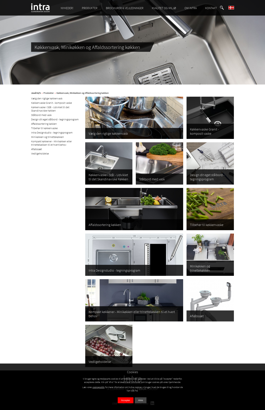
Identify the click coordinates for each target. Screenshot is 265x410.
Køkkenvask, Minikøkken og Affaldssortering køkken (82, 92)
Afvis (140, 400)
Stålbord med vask (41, 115)
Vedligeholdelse (40, 153)
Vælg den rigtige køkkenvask (46, 98)
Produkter (48, 92)
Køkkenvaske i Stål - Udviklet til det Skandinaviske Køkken (50, 108)
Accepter (125, 400)
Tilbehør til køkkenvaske (44, 128)
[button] (222, 8)
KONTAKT (211, 8)
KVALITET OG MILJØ (164, 8)
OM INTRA (191, 8)
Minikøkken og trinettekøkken (47, 137)
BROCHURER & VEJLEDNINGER (124, 8)
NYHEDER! (67, 8)
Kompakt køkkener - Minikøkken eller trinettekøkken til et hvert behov (51, 143)
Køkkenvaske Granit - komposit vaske (51, 102)
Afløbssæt (36, 149)
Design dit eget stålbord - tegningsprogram (55, 119)
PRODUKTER (89, 8)
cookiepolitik (99, 387)
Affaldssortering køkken (44, 123)
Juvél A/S (36, 92)
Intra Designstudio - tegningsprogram (52, 132)
